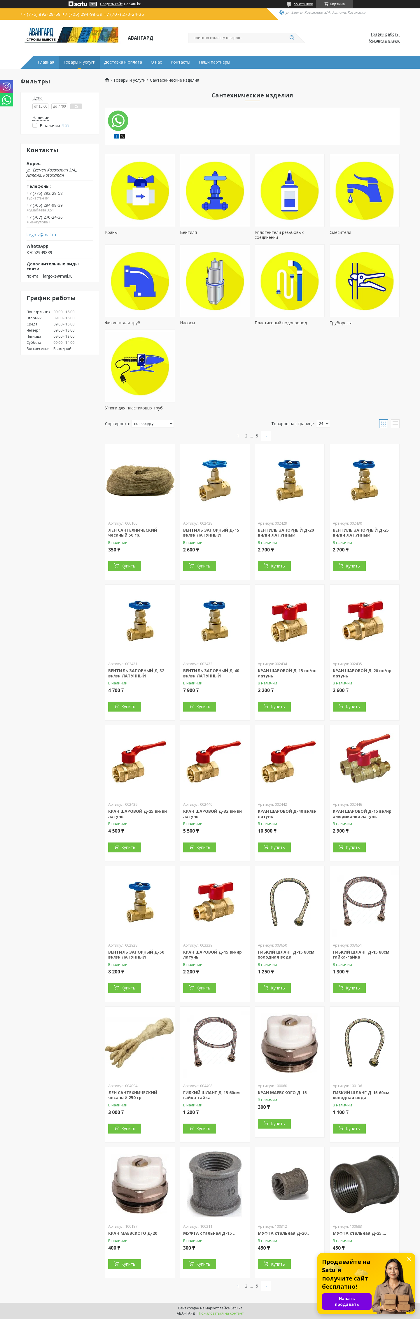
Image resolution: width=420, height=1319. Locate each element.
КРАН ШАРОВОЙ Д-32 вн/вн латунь (212, 813)
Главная (46, 62)
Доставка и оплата (123, 62)
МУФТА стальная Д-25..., (359, 1233)
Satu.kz (236, 1308)
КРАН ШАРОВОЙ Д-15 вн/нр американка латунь (362, 813)
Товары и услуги (79, 62)
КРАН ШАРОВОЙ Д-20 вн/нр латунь (362, 673)
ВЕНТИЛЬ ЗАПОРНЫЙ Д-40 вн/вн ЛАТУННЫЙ (211, 673)
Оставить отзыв (384, 40)
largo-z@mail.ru (41, 234)
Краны (111, 232)
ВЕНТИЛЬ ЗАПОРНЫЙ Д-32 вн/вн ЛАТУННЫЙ (136, 673)
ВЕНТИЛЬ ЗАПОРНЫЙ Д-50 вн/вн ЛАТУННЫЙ (136, 954)
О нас (156, 62)
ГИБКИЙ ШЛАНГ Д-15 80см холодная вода (286, 954)
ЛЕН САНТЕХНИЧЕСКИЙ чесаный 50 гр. (132, 532)
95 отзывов (303, 3)
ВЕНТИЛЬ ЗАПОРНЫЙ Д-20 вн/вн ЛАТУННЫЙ (286, 532)
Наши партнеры (214, 62)
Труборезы (340, 322)
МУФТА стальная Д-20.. (283, 1233)
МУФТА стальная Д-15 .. (209, 1233)
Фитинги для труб (122, 322)
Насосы (187, 322)
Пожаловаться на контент (221, 1313)
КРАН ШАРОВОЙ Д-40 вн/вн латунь (287, 813)
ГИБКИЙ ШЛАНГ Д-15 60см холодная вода (361, 1095)
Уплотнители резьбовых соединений (279, 235)
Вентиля (188, 232)
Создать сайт (111, 4)
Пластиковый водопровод (281, 322)
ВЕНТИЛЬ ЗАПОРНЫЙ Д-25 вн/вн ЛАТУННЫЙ (361, 532)
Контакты (180, 62)
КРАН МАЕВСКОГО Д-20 (132, 1233)
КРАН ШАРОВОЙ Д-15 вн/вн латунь (287, 673)
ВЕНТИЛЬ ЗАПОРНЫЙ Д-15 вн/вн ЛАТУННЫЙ (211, 532)
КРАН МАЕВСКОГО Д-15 (282, 1092)
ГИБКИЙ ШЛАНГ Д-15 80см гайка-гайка (361, 954)
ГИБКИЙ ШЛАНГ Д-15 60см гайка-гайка (211, 1095)
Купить (128, 566)
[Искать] (292, 38)
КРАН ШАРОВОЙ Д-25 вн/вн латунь (137, 813)
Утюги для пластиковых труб (134, 408)
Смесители (340, 232)
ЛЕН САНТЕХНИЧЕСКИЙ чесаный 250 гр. (132, 1095)
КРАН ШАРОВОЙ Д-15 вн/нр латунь (212, 954)
